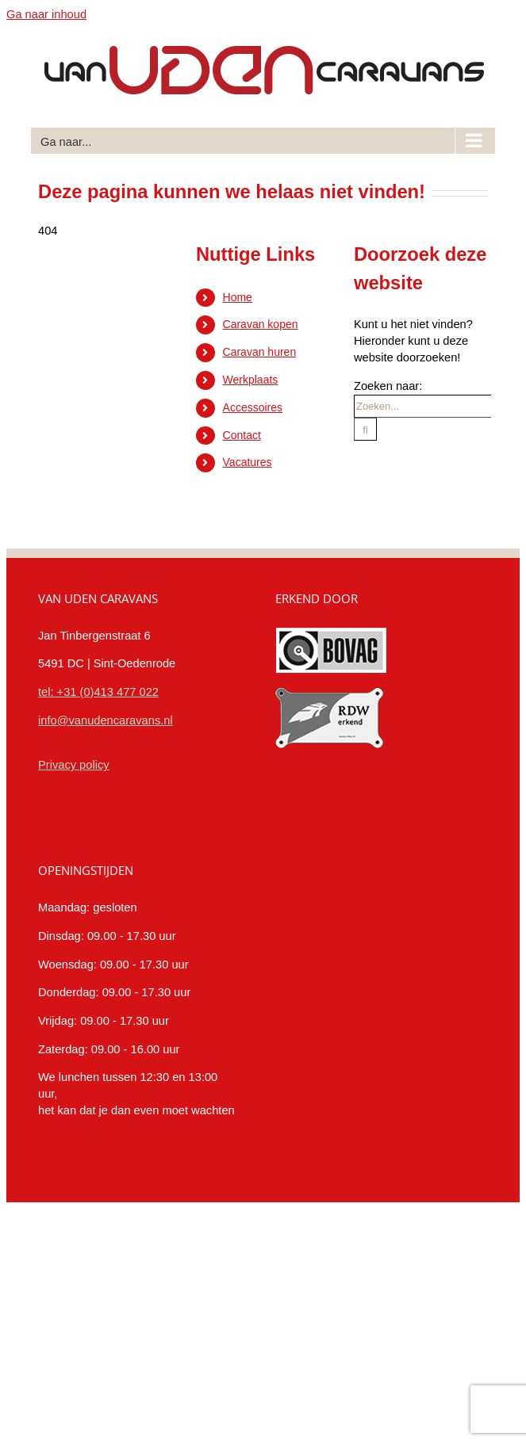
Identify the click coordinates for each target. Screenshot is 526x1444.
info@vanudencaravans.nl (105, 720)
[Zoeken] (365, 429)
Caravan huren (260, 352)
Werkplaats (250, 379)
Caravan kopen (260, 324)
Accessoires (252, 407)
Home (237, 297)
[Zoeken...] (422, 406)
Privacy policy (73, 764)
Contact (242, 435)
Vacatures (247, 462)
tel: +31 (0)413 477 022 (98, 692)
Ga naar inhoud (46, 14)
